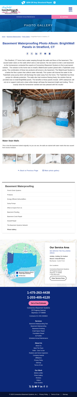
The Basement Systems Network (17, 225)
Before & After (38, 373)
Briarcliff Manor (60, 258)
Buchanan (53, 261)
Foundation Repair (38, 333)
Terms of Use (38, 365)
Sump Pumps (11, 203)
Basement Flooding (13, 212)
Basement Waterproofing (19, 186)
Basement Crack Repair (14, 216)
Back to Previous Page (28, 170)
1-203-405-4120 (38, 297)
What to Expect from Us (14, 208)
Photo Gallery (11, 229)
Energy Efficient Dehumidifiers (16, 199)
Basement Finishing (38, 328)
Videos (38, 380)
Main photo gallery (50, 170)
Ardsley (52, 256)
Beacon (52, 258)
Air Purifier (38, 336)
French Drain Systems (14, 190)
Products (10, 195)
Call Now (65, 17)
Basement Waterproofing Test (38, 323)
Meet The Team (38, 348)
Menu (70, 9)
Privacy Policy (38, 360)
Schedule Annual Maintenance (26, 17)
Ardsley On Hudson (61, 256)
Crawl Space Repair (38, 331)
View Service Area (58, 278)
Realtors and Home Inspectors (38, 353)
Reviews (38, 378)
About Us (38, 345)
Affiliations (38, 358)
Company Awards (38, 355)
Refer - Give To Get (38, 350)
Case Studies (38, 382)
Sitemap (38, 362)
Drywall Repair (11, 221)
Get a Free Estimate (38, 303)
